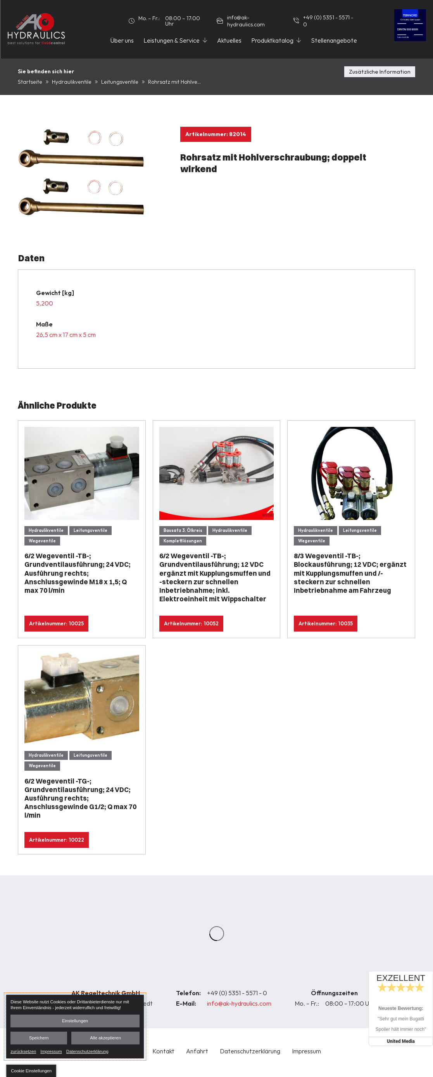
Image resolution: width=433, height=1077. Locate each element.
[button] (31, 1071)
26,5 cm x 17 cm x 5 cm (66, 334)
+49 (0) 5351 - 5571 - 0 (237, 993)
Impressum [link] (51, 1051)
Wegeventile (42, 541)
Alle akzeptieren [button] (105, 1038)
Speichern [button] (38, 1038)
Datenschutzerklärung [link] (87, 1051)
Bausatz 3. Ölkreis (183, 530)
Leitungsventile (119, 81)
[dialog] (75, 1026)
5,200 (44, 303)
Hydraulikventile (71, 81)
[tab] (379, 77)
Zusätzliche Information (380, 71)
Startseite (30, 81)
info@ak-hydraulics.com (239, 1003)
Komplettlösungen (183, 541)
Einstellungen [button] (75, 1020)
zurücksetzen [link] (23, 1051)
